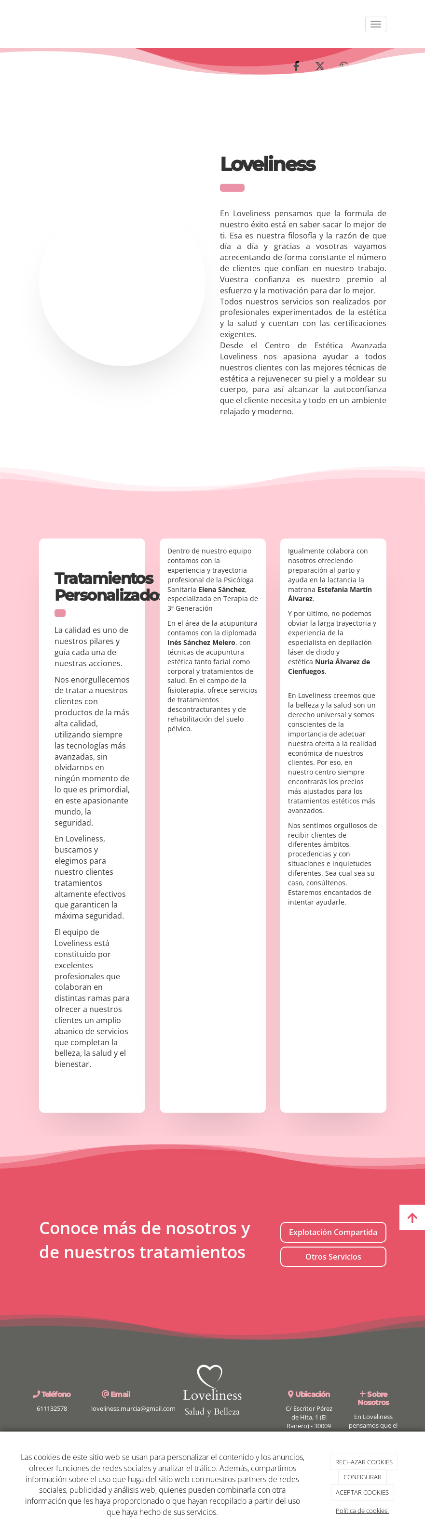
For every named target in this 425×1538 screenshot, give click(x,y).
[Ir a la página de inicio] (29, 24)
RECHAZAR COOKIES (364, 1462)
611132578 (52, 1408)
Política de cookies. (362, 1510)
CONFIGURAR (362, 1476)
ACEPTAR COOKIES (362, 1492)
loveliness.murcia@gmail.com (133, 1408)
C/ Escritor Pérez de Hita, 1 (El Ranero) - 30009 (309, 1417)
